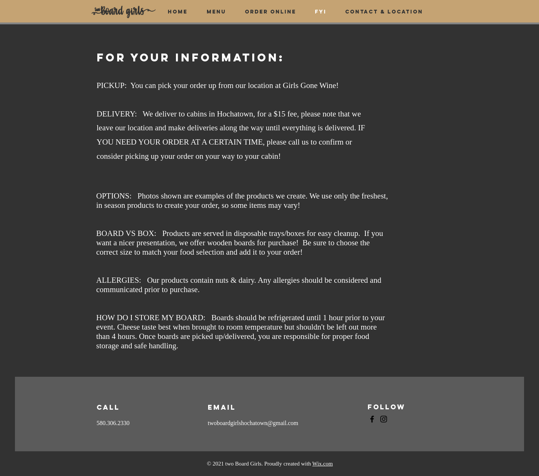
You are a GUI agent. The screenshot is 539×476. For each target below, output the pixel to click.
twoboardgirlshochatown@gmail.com (253, 423)
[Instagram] (383, 419)
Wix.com (322, 464)
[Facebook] (372, 419)
